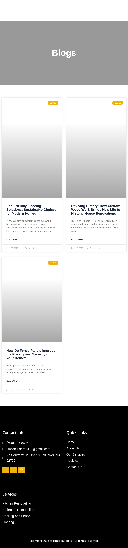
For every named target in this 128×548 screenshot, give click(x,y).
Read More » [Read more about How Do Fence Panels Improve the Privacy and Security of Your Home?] (12, 380)
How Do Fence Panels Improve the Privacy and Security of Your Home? (30, 354)
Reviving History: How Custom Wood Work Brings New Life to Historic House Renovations (95, 209)
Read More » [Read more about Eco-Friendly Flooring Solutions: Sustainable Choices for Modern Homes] (12, 239)
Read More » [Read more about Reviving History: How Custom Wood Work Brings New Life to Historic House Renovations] (77, 239)
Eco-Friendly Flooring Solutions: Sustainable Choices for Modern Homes (31, 209)
